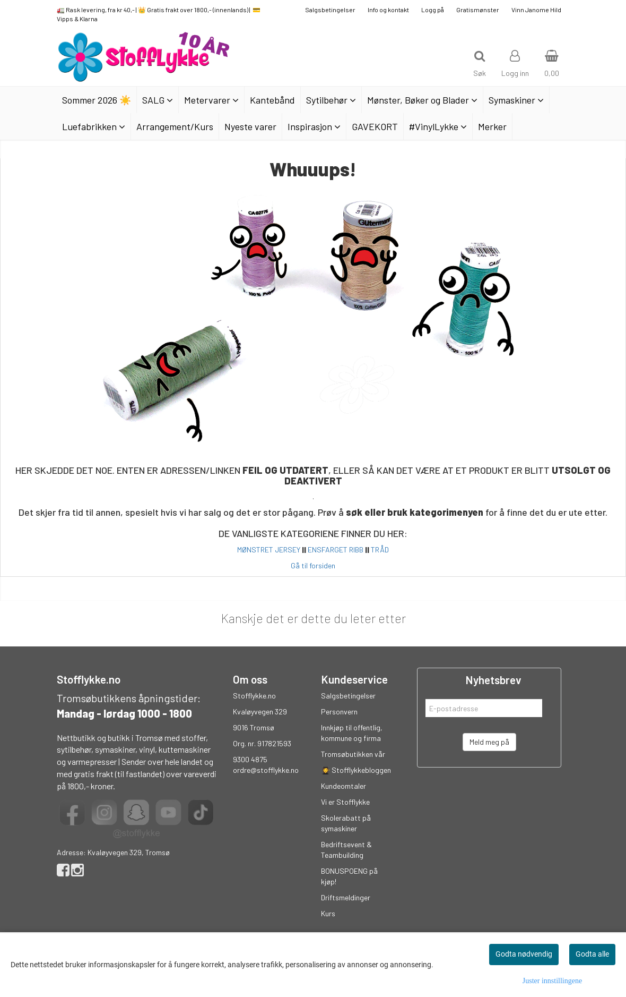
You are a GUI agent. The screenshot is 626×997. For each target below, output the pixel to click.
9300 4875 (250, 759)
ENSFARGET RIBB (335, 549)
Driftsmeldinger (345, 897)
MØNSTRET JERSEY (268, 549)
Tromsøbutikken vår (353, 754)
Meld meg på (489, 741)
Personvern (339, 711)
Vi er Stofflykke (345, 801)
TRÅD (380, 549)
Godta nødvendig (523, 954)
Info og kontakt (388, 9)
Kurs (328, 913)
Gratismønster (477, 9)
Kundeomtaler (343, 785)
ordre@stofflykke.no (266, 769)
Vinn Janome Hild (536, 9)
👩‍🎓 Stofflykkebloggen (356, 769)
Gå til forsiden (313, 565)
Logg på (432, 9)
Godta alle (592, 954)
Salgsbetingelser (330, 9)
